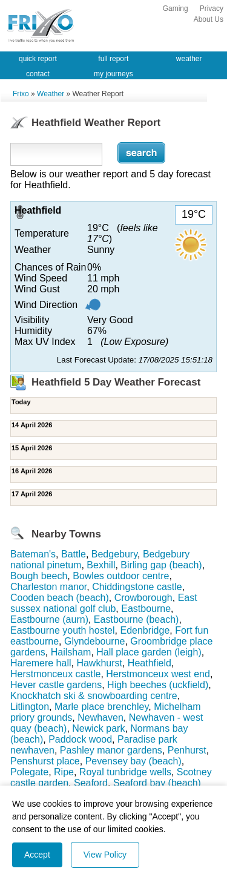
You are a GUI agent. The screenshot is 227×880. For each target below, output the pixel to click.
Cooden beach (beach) (59, 598)
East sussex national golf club (103, 603)
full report (113, 58)
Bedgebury (114, 554)
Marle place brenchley (101, 706)
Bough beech (38, 576)
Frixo (21, 94)
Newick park (98, 728)
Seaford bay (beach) (157, 783)
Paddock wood (80, 739)
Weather (50, 94)
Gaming (175, 8)
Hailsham (71, 652)
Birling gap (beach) (161, 565)
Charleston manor (48, 587)
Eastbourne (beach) (136, 619)
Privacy (211, 8)
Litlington (29, 706)
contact (38, 74)
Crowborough (143, 598)
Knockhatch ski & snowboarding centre (93, 696)
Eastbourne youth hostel (62, 630)
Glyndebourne (94, 641)
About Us (208, 19)
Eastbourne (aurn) (49, 619)
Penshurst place (45, 761)
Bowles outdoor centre (121, 576)
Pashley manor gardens (111, 750)
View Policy (105, 854)
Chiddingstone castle (137, 587)
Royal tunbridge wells (125, 772)
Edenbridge (144, 630)
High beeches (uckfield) (157, 685)
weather (189, 58)
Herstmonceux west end (158, 674)
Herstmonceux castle (55, 674)
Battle (73, 554)
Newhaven (100, 717)
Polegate (29, 772)
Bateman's (33, 554)
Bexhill (101, 565)
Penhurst (187, 750)
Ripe (64, 772)
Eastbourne (146, 608)
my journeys (113, 74)
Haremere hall (40, 663)
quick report (38, 58)
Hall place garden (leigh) (148, 652)
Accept (37, 854)
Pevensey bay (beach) (133, 761)
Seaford (91, 783)
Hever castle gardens (56, 685)
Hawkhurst (99, 663)
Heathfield (149, 663)
